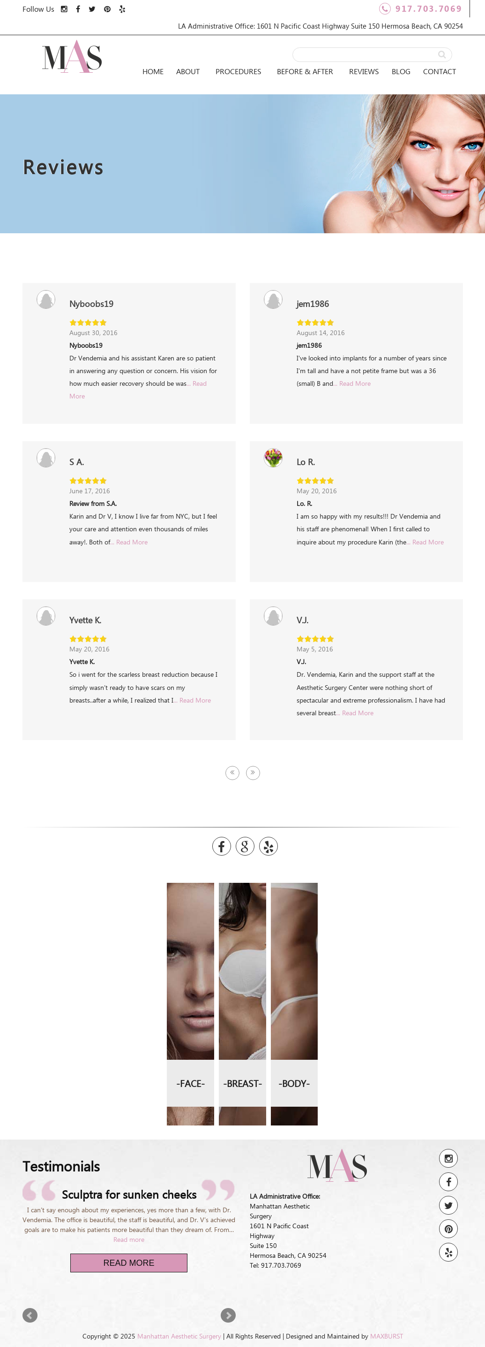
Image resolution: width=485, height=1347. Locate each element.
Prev (29, 1315)
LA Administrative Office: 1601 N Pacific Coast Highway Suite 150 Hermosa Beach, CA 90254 (320, 26)
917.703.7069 (420, 9)
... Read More (352, 383)
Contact (439, 71)
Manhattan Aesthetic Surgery (179, 1336)
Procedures (238, 71)
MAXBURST (386, 1336)
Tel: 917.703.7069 (275, 1265)
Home (153, 71)
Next (228, 1315)
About (188, 71)
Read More (128, 1263)
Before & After (305, 71)
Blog (401, 71)
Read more (128, 1239)
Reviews (364, 71)
